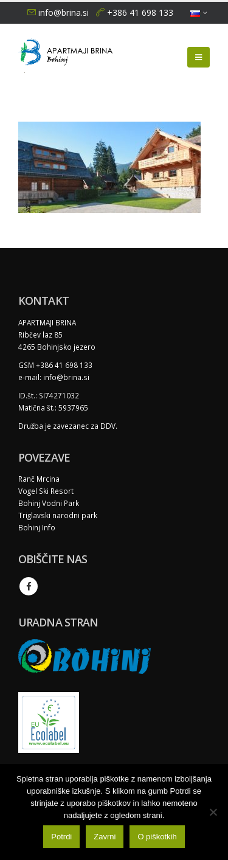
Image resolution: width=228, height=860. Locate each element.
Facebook (28, 586)
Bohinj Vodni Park (48, 503)
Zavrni (105, 836)
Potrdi (61, 836)
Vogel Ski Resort (46, 491)
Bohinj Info (36, 527)
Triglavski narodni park (57, 515)
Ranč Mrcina (39, 479)
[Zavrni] (213, 812)
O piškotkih (156, 836)
